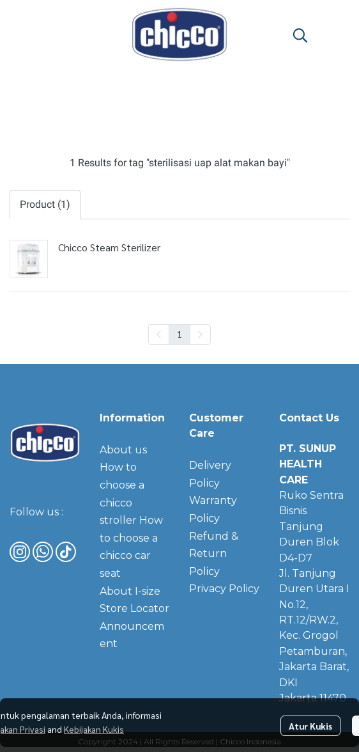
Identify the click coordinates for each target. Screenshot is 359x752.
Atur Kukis (310, 726)
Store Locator (134, 608)
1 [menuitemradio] (179, 334)
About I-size (130, 591)
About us (123, 450)
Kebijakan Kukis (94, 729)
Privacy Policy (224, 589)
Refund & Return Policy (213, 553)
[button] (300, 35)
